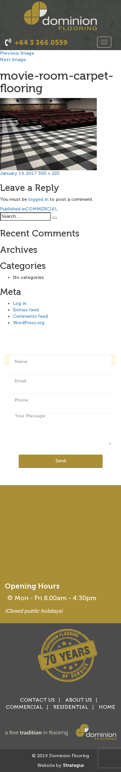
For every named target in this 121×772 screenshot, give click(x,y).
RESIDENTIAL (70, 707)
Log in (19, 303)
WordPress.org (29, 322)
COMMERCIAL (24, 707)
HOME (107, 707)
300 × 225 (49, 173)
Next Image (13, 59)
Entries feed (26, 310)
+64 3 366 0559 (41, 42)
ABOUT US (78, 700)
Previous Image (17, 53)
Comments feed (30, 316)
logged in (38, 199)
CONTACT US (37, 700)
